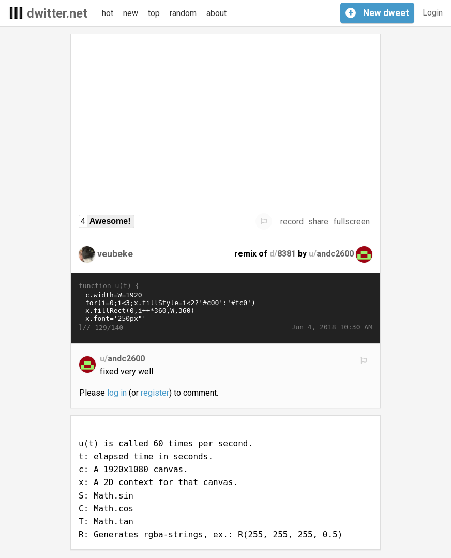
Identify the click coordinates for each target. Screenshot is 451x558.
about (216, 13)
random (183, 13)
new (130, 13)
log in (117, 393)
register (155, 393)
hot (107, 13)
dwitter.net (57, 13)
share (318, 222)
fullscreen (352, 222)
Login (433, 13)
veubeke (115, 253)
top (154, 13)
